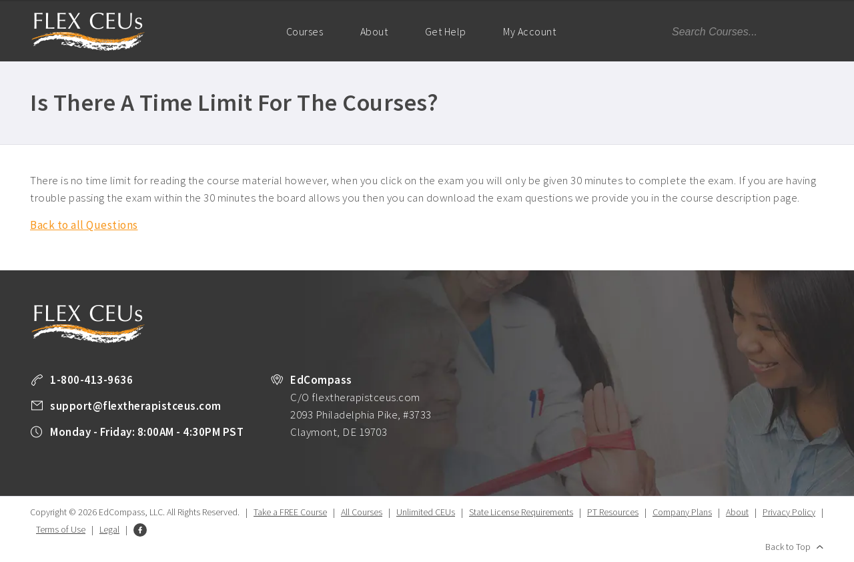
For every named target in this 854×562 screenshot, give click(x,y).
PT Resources (612, 512)
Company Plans (682, 512)
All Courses (361, 512)
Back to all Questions (84, 225)
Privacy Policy (789, 512)
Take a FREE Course (290, 512)
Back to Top (788, 547)
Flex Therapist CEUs (88, 31)
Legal (109, 529)
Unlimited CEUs (425, 512)
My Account (535, 43)
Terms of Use (60, 529)
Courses (305, 31)
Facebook (140, 530)
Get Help (445, 31)
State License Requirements (521, 512)
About (374, 31)
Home (243, 31)
